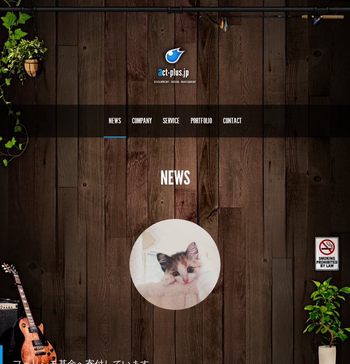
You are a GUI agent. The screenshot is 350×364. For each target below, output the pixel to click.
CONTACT (232, 120)
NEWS (115, 120)
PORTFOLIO (201, 120)
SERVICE (171, 120)
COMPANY (142, 120)
